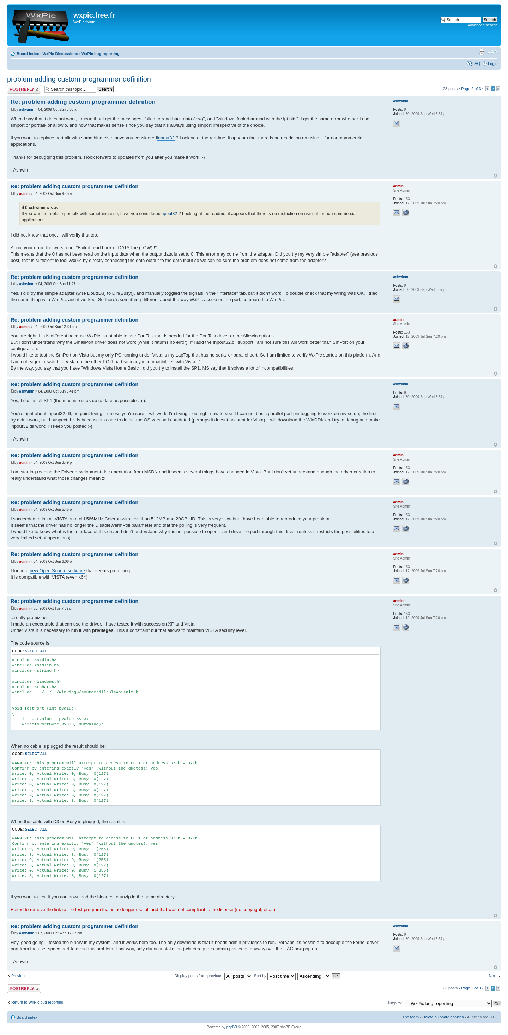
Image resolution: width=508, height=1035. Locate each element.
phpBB (231, 1027)
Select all (36, 651)
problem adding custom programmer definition (79, 79)
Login (492, 63)
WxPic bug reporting (100, 54)
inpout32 (166, 137)
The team (411, 1017)
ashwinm (26, 110)
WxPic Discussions (60, 54)
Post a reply (24, 89)
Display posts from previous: (213, 976)
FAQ (476, 63)
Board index (28, 54)
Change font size (492, 52)
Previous (18, 976)
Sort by (275, 976)
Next (493, 976)
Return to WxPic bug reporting (37, 1002)
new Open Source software (57, 570)
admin (24, 194)
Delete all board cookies (443, 1017)
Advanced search (482, 25)
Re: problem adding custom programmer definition (83, 101)
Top (495, 176)
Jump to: (394, 1003)
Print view (481, 52)
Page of (471, 88)
